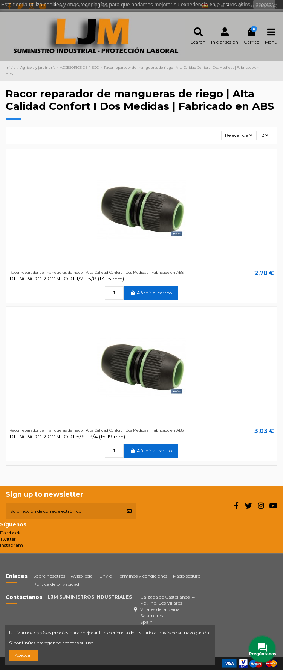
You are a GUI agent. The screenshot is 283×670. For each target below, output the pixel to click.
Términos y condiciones (142, 576)
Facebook (10, 532)
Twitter (8, 539)
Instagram (11, 545)
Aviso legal (82, 576)
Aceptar (23, 655)
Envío (105, 576)
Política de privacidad (56, 584)
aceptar (264, 5)
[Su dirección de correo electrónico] (64, 511)
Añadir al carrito (151, 293)
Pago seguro (186, 576)
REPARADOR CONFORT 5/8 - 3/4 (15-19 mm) (67, 437)
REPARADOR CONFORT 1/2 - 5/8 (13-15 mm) (66, 279)
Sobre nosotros (49, 576)
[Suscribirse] (129, 511)
